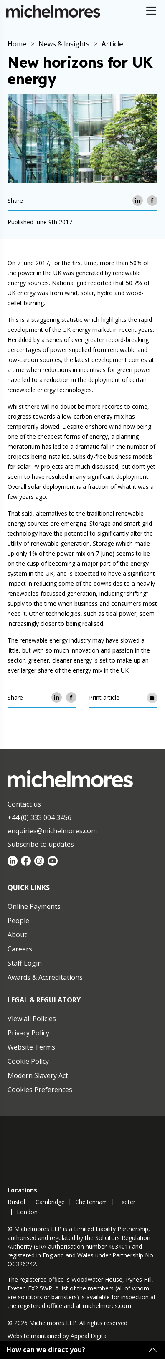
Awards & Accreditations (45, 977)
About (17, 934)
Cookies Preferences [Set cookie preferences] (40, 1089)
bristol (16, 1202)
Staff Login (25, 963)
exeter (126, 1202)
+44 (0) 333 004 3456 (39, 817)
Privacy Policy (28, 1032)
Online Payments (34, 906)
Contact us (24, 804)
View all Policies (32, 1018)
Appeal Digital (89, 1336)
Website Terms (31, 1047)
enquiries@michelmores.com (52, 830)
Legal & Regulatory (44, 999)
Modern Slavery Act (38, 1075)
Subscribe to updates (41, 844)
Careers (20, 949)
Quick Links (29, 887)
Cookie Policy (28, 1061)
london (27, 1212)
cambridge (50, 1202)
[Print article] (152, 697)
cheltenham (91, 1202)
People (18, 920)
